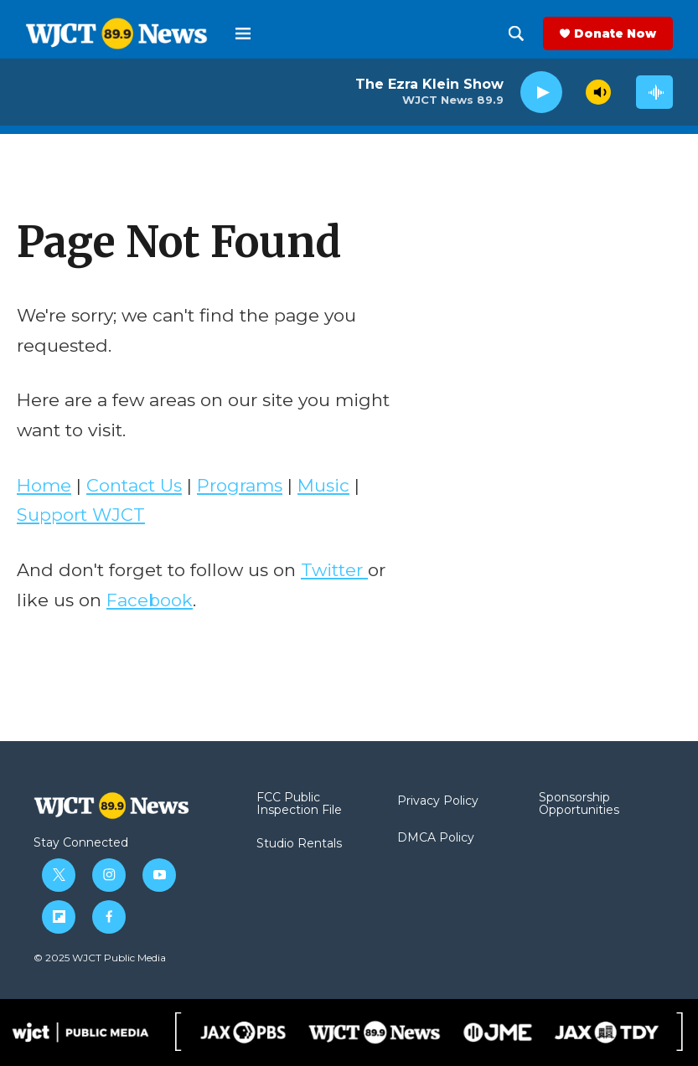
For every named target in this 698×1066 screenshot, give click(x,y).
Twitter (334, 569)
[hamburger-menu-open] (243, 33)
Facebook (149, 600)
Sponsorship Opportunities (579, 804)
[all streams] (654, 92)
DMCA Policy (435, 838)
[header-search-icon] (516, 33)
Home (44, 485)
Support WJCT (81, 514)
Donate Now (615, 33)
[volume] (598, 92)
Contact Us (134, 485)
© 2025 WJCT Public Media (100, 957)
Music (323, 485)
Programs (239, 485)
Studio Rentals (299, 844)
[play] (541, 92)
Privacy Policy (437, 801)
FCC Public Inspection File (299, 804)
